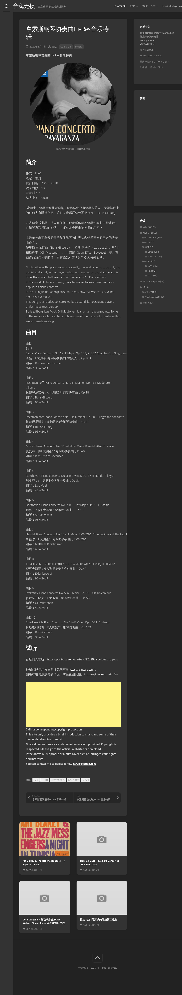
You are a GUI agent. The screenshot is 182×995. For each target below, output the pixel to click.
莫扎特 (85, 790)
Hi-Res (45, 790)
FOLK (138, 6)
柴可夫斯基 (73, 790)
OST (146, 6)
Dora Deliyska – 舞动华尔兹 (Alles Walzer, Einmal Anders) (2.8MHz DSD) (44, 932)
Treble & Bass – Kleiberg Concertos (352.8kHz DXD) (99, 873)
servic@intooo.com (86, 774)
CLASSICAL (114, 6)
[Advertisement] (73, 715)
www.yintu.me (147, 41)
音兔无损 (30, 6)
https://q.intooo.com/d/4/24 (44, 685)
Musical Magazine (166, 6)
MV (144, 288)
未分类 (146, 303)
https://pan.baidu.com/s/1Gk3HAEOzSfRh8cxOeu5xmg (83, 660)
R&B (150, 272)
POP (126, 6)
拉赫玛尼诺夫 (58, 790)
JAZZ (150, 267)
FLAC (36, 790)
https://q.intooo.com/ (83, 675)
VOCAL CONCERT (153, 298)
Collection (147, 228)
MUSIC (80, 47)
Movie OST (152, 257)
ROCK (150, 276)
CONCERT (149, 293)
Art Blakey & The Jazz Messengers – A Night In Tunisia (44, 873)
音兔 (54, 47)
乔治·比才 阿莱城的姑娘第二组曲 (98, 930)
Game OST (152, 253)
